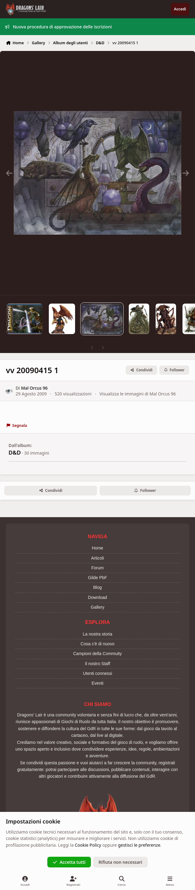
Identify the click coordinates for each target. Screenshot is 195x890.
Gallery (97, 607)
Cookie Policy (88, 845)
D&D (15, 452)
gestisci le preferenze (139, 845)
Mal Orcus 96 (34, 388)
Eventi (97, 683)
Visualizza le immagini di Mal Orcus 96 (137, 394)
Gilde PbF (97, 577)
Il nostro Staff (97, 663)
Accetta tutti (69, 862)
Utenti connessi (97, 673)
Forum (97, 567)
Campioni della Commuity (97, 653)
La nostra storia (97, 634)
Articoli (97, 558)
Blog (97, 587)
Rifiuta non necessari (120, 862)
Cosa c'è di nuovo (97, 643)
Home (97, 548)
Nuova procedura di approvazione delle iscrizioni (58, 27)
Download (97, 597)
